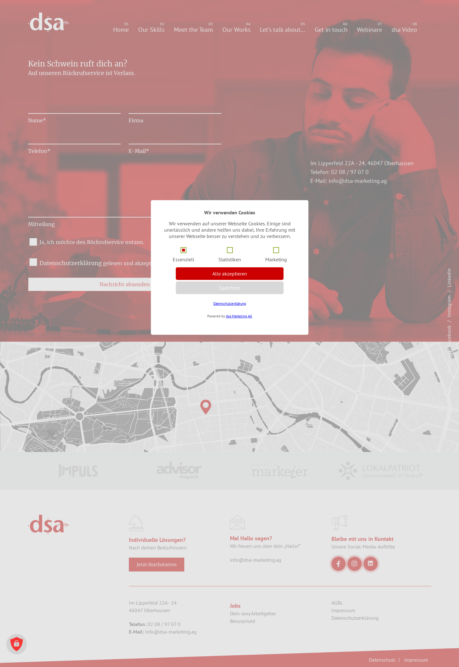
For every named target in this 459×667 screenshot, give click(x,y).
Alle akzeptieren (229, 273)
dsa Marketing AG (239, 316)
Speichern (229, 288)
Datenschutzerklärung (229, 303)
